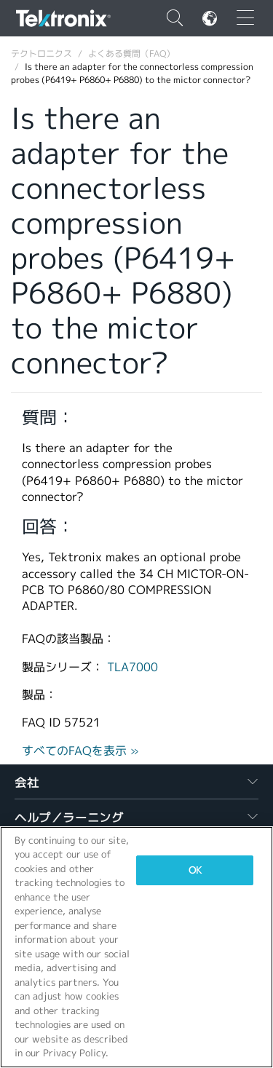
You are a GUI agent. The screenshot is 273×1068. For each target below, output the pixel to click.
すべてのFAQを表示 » (80, 751)
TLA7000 (132, 667)
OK (195, 870)
